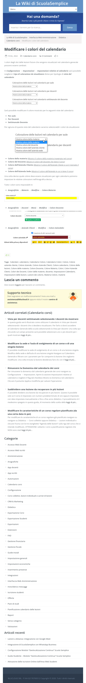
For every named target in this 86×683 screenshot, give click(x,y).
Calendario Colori (54, 262)
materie (61, 274)
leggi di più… (26, 335)
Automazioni (13, 478)
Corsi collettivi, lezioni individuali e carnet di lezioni (30, 495)
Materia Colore (50, 274)
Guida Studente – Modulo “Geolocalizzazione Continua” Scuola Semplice (39, 656)
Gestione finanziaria (16, 541)
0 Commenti (47, 56)
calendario (24, 262)
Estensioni (12, 530)
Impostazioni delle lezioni (15, 274)
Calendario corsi (13, 40)
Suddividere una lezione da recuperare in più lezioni (36, 389)
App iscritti (12, 473)
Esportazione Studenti (17, 518)
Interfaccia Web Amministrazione (42, 37)
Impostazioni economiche (19, 564)
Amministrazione (15, 456)
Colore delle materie (20, 268)
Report (11, 615)
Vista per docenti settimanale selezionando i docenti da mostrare (43, 318)
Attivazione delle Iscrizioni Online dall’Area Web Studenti (32, 661)
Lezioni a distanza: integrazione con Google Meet (29, 639)
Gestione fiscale (14, 547)
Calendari (14, 262)
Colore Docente (36, 268)
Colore (65, 262)
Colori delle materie (36, 271)
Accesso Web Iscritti (16, 450)
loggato (18, 285)
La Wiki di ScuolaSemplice (42, 3)
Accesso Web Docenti (17, 444)
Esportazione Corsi (16, 513)
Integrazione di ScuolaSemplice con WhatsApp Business (32, 644)
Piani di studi (13, 603)
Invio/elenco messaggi (17, 586)
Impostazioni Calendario (64, 271)
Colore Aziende (25, 265)
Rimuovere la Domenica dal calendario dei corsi (33, 368)
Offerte (11, 598)
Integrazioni (13, 575)
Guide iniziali (13, 552)
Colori (61, 268)
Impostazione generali (17, 558)
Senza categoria (14, 620)
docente (49, 271)
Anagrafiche (13, 461)
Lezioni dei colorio (35, 274)
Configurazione (14, 490)
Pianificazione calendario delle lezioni (24, 609)
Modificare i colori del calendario (35, 49)
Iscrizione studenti (16, 592)
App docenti (13, 467)
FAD (9, 535)
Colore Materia (50, 268)
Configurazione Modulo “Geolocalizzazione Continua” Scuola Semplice (38, 650)
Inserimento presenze (17, 569)
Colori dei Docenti (19, 271)
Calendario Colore (38, 262)
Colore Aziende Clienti (42, 265)
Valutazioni (12, 626)
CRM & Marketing (15, 501)
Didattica (62, 37)
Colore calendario (60, 265)
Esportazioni (13, 524)
